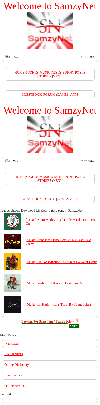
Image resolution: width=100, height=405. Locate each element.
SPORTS (32, 72)
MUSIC (45, 72)
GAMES (63, 94)
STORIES (45, 76)
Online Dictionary (16, 364)
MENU (58, 76)
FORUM (49, 94)
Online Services (15, 386)
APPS (74, 94)
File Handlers (13, 354)
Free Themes (13, 375)
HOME (20, 72)
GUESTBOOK (32, 94)
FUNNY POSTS (74, 72)
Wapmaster (12, 343)
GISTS (57, 72)
